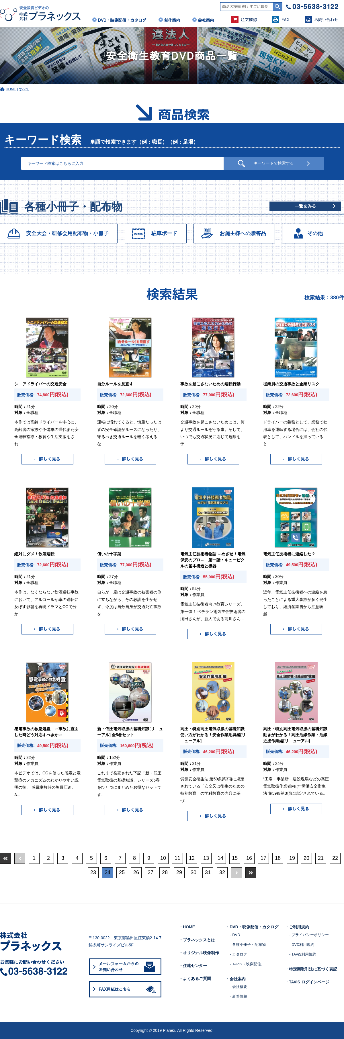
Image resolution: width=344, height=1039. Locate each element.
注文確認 (244, 19)
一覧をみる (305, 206)
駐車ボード (164, 233)
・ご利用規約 (297, 927)
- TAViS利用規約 (302, 954)
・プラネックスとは (197, 940)
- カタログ (238, 954)
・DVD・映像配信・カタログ (252, 927)
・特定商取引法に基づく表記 (311, 969)
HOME (11, 89)
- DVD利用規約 (301, 944)
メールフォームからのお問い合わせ (127, 966)
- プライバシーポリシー (309, 935)
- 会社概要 (238, 987)
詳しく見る (47, 459)
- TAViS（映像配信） (247, 964)
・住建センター (193, 965)
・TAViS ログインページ (307, 982)
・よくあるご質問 (195, 978)
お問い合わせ (321, 19)
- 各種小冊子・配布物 (248, 944)
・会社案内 (236, 978)
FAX (281, 19)
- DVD (235, 935)
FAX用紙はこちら (128, 989)
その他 (315, 233)
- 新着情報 (238, 996)
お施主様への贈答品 (243, 233)
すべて (24, 89)
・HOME (187, 927)
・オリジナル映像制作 (199, 952)
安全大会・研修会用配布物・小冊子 (67, 233)
